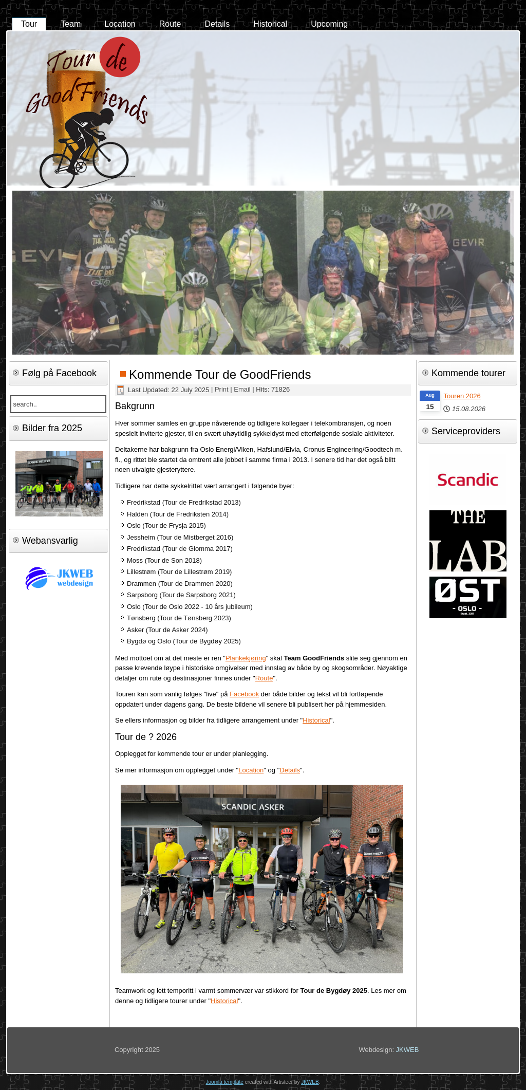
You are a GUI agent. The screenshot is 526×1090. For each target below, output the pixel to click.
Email (243, 390)
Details (217, 24)
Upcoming (329, 24)
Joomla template (224, 1082)
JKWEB (407, 1050)
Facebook (244, 694)
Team (71, 24)
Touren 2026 (461, 396)
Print (222, 390)
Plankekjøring (246, 658)
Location (120, 24)
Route (170, 24)
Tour (29, 24)
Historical (270, 24)
